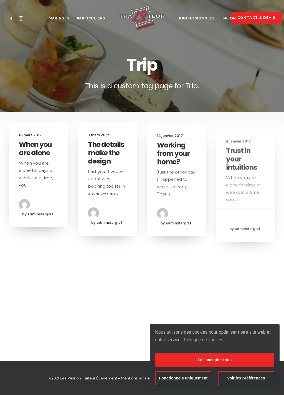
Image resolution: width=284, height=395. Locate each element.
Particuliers (91, 18)
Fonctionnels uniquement (183, 378)
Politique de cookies (203, 340)
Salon (229, 18)
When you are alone (35, 149)
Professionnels (196, 18)
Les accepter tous (215, 360)
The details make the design (106, 153)
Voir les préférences (246, 378)
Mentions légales (136, 378)
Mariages (59, 18)
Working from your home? (173, 160)
